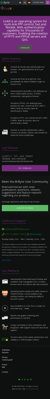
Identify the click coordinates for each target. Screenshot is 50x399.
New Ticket (6, 260)
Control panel (38, 2)
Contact (5, 372)
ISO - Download (25, 168)
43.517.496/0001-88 (32, 389)
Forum (4, 364)
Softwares (6, 350)
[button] (19, 379)
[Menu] (47, 2)
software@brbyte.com (15, 229)
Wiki (3, 367)
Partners (5, 352)
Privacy (5, 357)
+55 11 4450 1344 (13, 234)
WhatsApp (34, 234)
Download (25, 48)
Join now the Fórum (25, 208)
